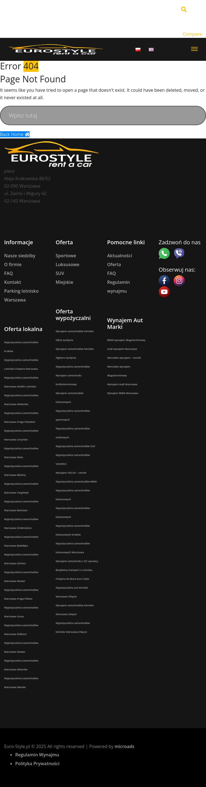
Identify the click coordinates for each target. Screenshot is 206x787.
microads (124, 746)
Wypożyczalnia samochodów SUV (75, 446)
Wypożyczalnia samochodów (73, 366)
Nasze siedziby (19, 256)
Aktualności (119, 256)
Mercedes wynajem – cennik (124, 358)
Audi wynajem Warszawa (122, 349)
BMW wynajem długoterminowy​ (126, 340)
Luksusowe (67, 264)
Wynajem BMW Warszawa (122, 393)
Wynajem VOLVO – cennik (71, 472)
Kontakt (12, 282)
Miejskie (64, 282)
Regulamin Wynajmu (37, 755)
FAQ (8, 273)
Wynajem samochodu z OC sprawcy (77, 561)
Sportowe (66, 256)
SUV (60, 273)
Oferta (114, 264)
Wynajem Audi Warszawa (122, 384)
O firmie (13, 264)
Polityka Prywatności (37, 763)
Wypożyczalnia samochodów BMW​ (76, 481)
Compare (192, 34)
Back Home (15, 134)
